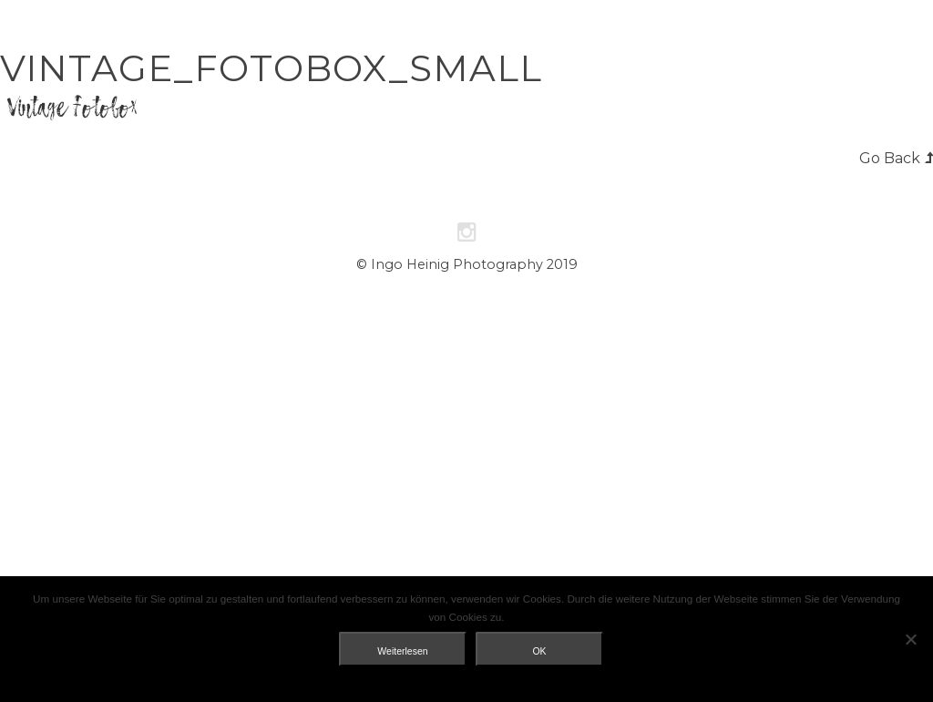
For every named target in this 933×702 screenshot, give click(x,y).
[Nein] (910, 639)
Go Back (889, 158)
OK (539, 650)
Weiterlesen (402, 650)
